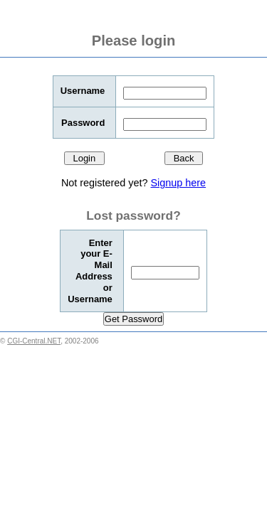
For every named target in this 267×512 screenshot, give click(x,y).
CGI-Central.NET (34, 341)
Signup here (178, 182)
